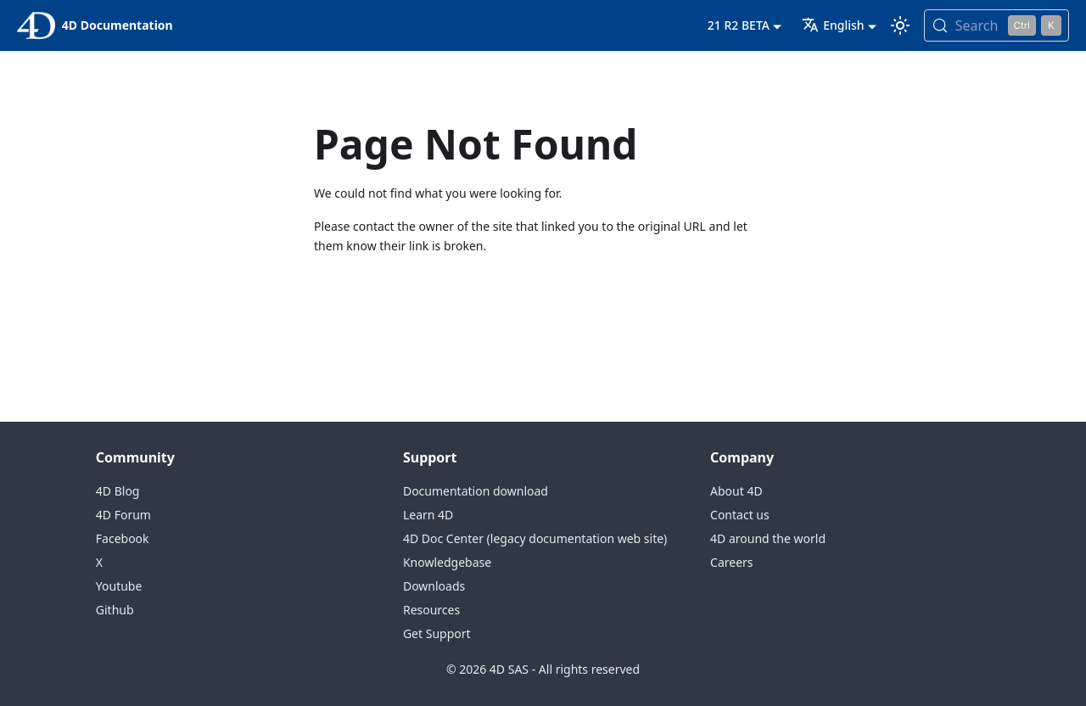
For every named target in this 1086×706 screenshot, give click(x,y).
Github (115, 610)
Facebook (122, 538)
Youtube (119, 586)
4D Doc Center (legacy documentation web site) (535, 538)
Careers (731, 562)
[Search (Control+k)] (996, 25)
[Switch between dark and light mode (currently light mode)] (900, 25)
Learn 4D (428, 515)
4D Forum (123, 515)
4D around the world (768, 538)
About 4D (736, 491)
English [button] (833, 25)
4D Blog (118, 491)
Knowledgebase (447, 562)
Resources (431, 610)
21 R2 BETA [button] (739, 25)
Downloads (434, 586)
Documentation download (475, 491)
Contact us (740, 515)
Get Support (437, 633)
